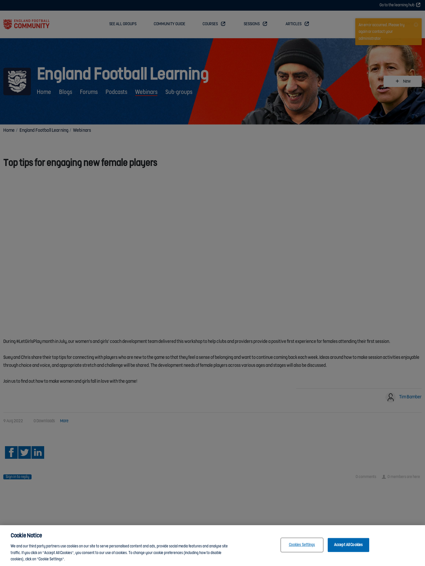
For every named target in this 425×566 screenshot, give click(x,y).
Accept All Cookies (348, 546)
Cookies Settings (302, 546)
